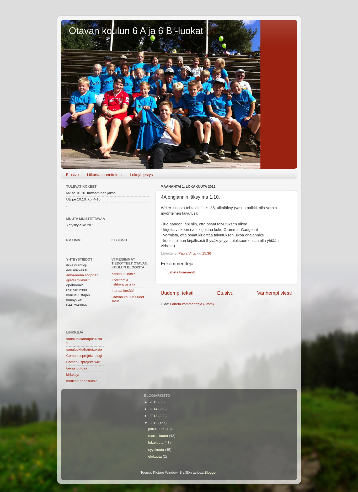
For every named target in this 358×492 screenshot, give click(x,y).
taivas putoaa (76, 368)
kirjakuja (72, 375)
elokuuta (155, 456)
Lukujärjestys (141, 174)
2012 (153, 423)
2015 (153, 402)
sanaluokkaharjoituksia (84, 349)
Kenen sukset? (123, 274)
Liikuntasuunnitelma (104, 174)
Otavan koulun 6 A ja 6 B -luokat (136, 30)
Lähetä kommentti (182, 272)
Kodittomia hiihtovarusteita (123, 282)
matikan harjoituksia (82, 381)
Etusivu (72, 174)
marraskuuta (158, 436)
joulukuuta (156, 429)
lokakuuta (156, 443)
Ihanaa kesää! (122, 291)
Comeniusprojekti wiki (83, 362)
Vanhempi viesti (274, 293)
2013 (153, 416)
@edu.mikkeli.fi (78, 280)
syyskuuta (156, 450)
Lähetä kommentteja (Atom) (192, 304)
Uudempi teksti (177, 293)
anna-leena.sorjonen (82, 275)
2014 (153, 409)
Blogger (211, 472)
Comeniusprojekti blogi (84, 356)
